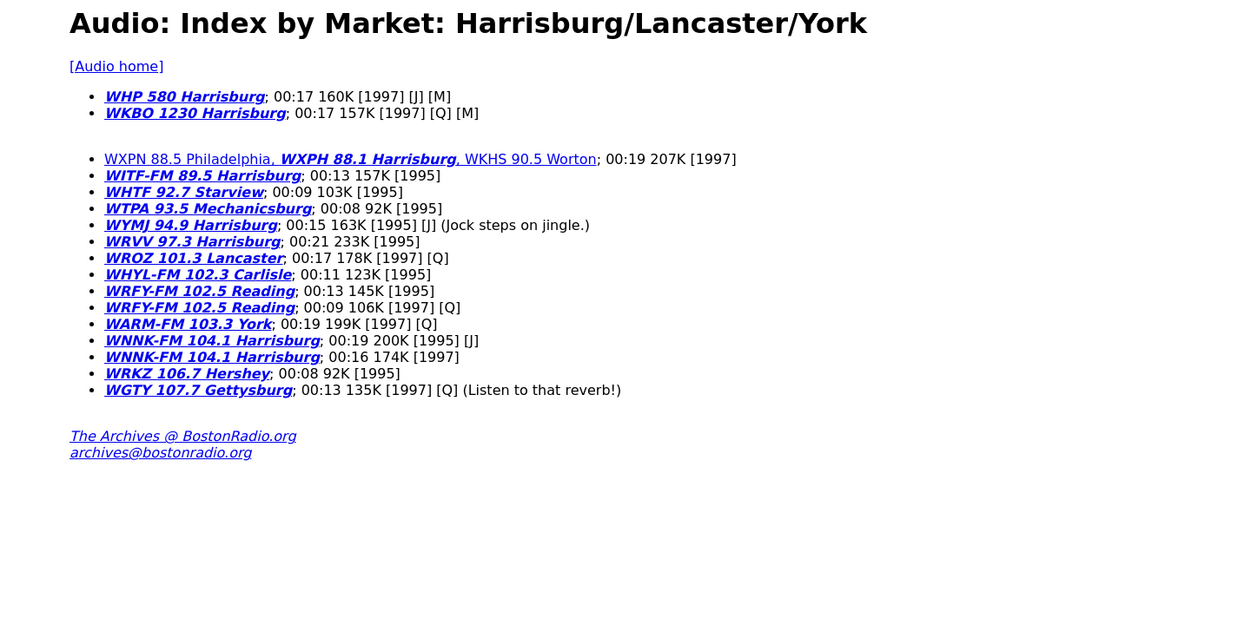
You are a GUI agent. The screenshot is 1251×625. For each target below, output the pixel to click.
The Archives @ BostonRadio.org (183, 436)
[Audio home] (116, 66)
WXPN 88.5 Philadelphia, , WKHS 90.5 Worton (350, 159)
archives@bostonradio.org (160, 452)
